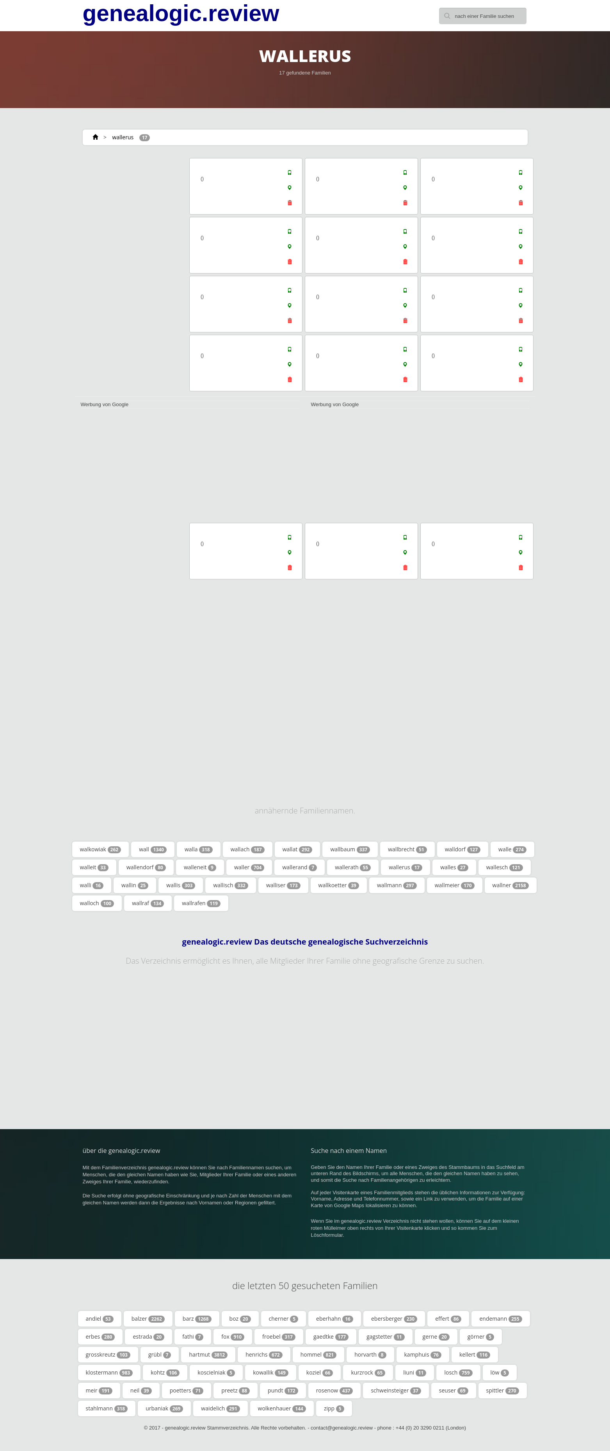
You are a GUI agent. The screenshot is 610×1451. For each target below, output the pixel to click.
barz (197, 1319)
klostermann (109, 1372)
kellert (474, 1355)
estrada (148, 1337)
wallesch (504, 867)
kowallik (270, 1372)
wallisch (230, 885)
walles (454, 867)
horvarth (370, 1355)
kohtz (165, 1372)
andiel (100, 1319)
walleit (94, 867)
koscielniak (216, 1372)
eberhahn (334, 1319)
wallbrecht (407, 849)
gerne (436, 1337)
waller (249, 867)
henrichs (263, 1355)
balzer (148, 1319)
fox (232, 1337)
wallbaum (350, 849)
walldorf (462, 849)
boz (240, 1319)
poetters (186, 1390)
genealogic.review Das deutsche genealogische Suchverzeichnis (305, 942)
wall (153, 849)
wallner (511, 885)
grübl (159, 1355)
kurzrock (368, 1372)
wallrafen (201, 903)
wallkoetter (338, 885)
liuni (414, 1372)
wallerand (299, 867)
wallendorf (146, 867)
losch (458, 1372)
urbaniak (164, 1408)
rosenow (334, 1390)
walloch (97, 903)
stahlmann (107, 1408)
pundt (283, 1390)
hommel (319, 1355)
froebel (278, 1337)
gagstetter (385, 1337)
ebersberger (394, 1319)
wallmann (397, 885)
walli (92, 885)
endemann (500, 1319)
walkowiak (100, 849)
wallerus (123, 137)
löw (500, 1372)
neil (141, 1390)
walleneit (200, 867)
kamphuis (422, 1355)
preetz (235, 1390)
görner (481, 1337)
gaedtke (331, 1337)
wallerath (353, 867)
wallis (180, 885)
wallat (298, 849)
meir (99, 1390)
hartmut (208, 1355)
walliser (283, 885)
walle (512, 849)
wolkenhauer (282, 1408)
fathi (192, 1337)
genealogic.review (181, 13)
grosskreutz (108, 1355)
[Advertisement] (129, 274)
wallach (248, 849)
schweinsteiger (396, 1390)
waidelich (220, 1408)
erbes (100, 1337)
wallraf (148, 903)
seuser (453, 1390)
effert (448, 1319)
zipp (334, 1408)
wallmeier (455, 885)
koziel (319, 1372)
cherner (284, 1319)
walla (199, 849)
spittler (502, 1390)
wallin (134, 885)
